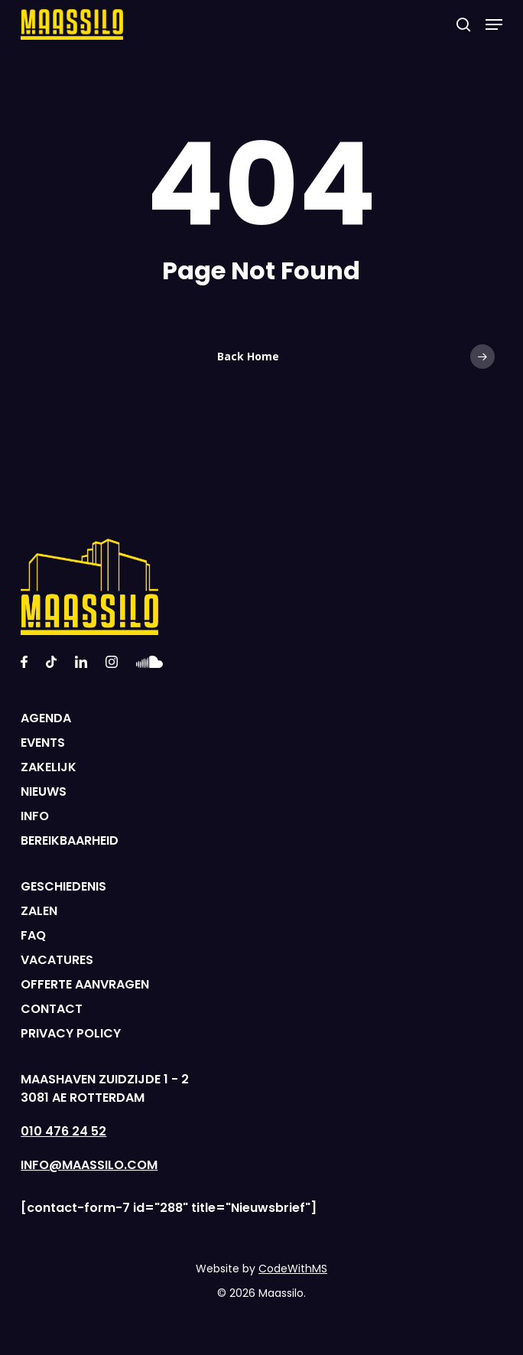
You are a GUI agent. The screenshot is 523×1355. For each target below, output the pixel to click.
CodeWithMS (292, 1268)
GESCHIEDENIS (63, 886)
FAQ (33, 935)
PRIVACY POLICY (71, 1033)
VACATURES (57, 960)
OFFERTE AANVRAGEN (85, 984)
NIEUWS (44, 791)
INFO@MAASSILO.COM (89, 1165)
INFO (35, 816)
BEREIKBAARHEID (70, 840)
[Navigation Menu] (494, 24)
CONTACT (52, 1009)
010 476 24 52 (63, 1131)
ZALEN (39, 911)
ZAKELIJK (48, 767)
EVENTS (43, 742)
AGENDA (46, 718)
